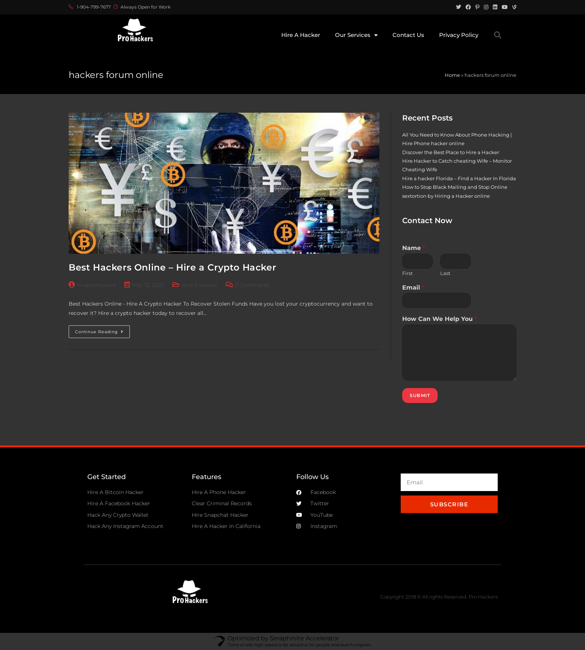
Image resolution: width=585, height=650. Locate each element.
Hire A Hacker (300, 34)
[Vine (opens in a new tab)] (513, 7)
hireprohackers (96, 285)
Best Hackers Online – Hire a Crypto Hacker (172, 267)
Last (445, 273)
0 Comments (252, 285)
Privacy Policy (458, 34)
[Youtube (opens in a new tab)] (505, 7)
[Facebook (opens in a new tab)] (468, 7)
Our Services (356, 35)
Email (413, 287)
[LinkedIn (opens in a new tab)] (495, 7)
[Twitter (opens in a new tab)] (458, 7)
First (407, 273)
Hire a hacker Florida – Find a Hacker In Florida (459, 178)
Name (413, 247)
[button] (497, 35)
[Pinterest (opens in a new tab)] (477, 7)
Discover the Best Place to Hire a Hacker (450, 152)
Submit (420, 395)
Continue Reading (102, 329)
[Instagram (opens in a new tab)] (486, 7)
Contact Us (408, 34)
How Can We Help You (439, 318)
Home (452, 75)
